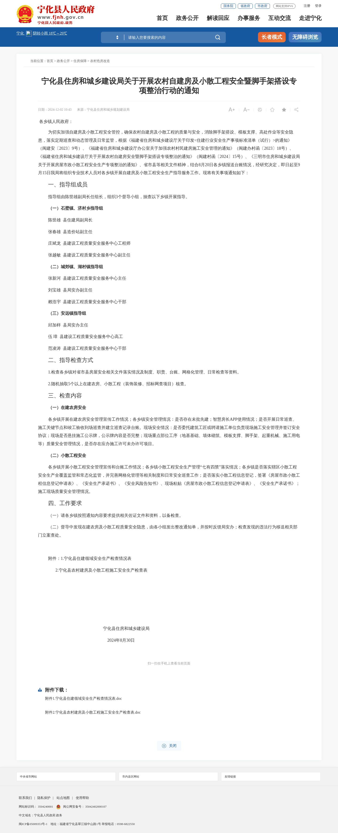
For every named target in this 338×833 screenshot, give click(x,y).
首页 (162, 19)
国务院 (228, 6)
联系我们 (25, 798)
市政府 (262, 6)
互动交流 (279, 19)
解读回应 (218, 19)
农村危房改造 (100, 61)
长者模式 (271, 37)
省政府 (245, 6)
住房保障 (80, 61)
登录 (318, 6)
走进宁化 (310, 19)
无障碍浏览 (305, 37)
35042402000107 (95, 806)
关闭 (169, 745)
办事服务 (249, 19)
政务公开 (187, 19)
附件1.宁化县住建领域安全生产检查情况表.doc (83, 698)
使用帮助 (82, 798)
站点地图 (63, 798)
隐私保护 (43, 798)
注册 (307, 6)
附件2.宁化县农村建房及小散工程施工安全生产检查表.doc (93, 712)
